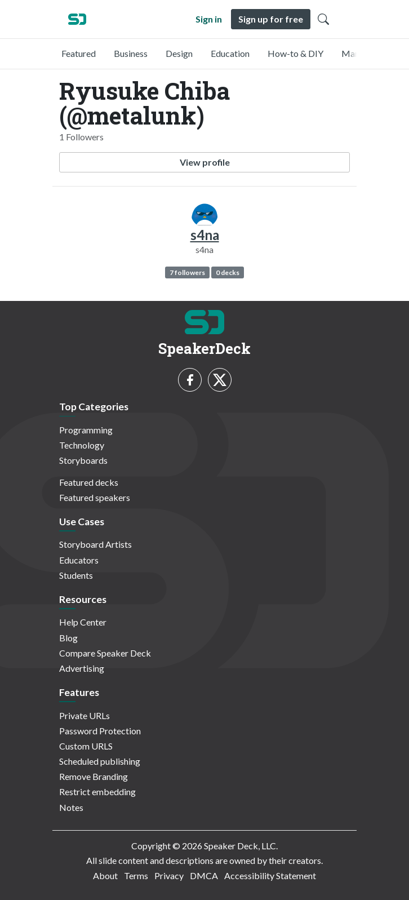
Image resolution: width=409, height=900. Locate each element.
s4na (204, 235)
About (105, 875)
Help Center (82, 622)
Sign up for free (270, 19)
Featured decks (88, 482)
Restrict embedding (97, 791)
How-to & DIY (295, 53)
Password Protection (100, 730)
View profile (205, 162)
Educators (79, 560)
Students (76, 575)
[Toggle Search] (323, 19)
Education (230, 53)
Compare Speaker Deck (105, 653)
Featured (78, 53)
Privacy (169, 875)
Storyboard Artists (95, 544)
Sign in (208, 19)
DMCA (204, 875)
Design (179, 53)
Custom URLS (86, 746)
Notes (71, 807)
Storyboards (83, 460)
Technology (81, 445)
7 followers (187, 272)
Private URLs (84, 715)
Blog (68, 637)
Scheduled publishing (99, 761)
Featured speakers (94, 497)
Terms (136, 875)
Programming (86, 429)
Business (131, 53)
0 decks (227, 272)
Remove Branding (93, 776)
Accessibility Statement (270, 875)
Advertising (81, 668)
